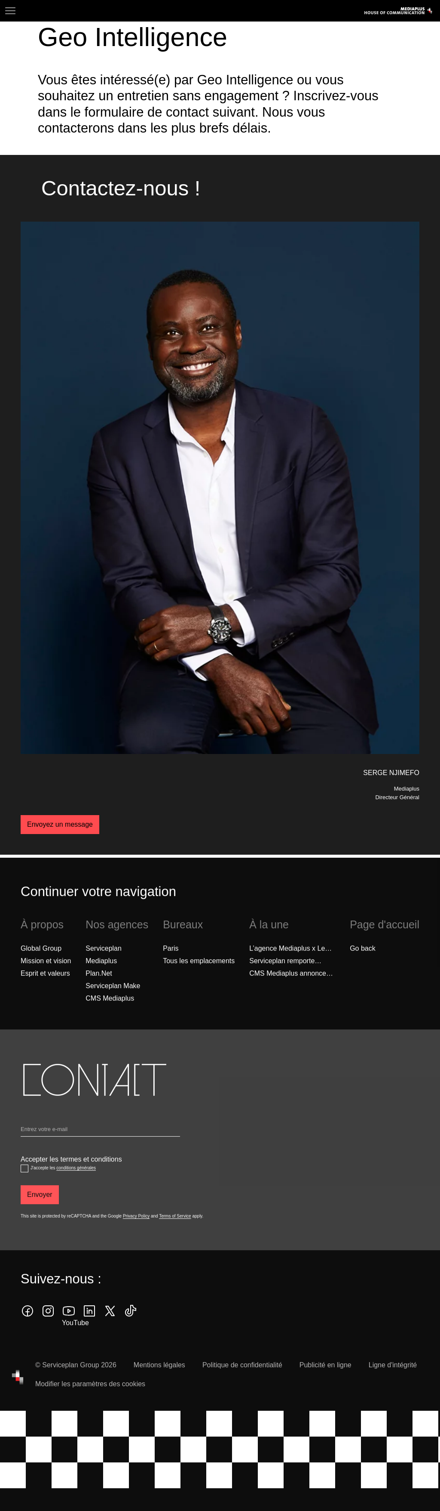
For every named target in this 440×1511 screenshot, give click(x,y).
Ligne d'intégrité (393, 1380)
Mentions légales (159, 1380)
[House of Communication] (17, 1393)
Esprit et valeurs (45, 988)
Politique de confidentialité (242, 1380)
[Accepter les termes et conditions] (24, 1184)
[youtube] (69, 1327)
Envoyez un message (60, 824)
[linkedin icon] (89, 1327)
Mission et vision (46, 976)
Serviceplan (104, 963)
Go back (363, 963)
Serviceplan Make (113, 1001)
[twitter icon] (110, 1327)
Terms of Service (175, 1232)
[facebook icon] (27, 1327)
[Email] (100, 1146)
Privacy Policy (136, 1232)
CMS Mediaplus (110, 1013)
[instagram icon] (48, 1327)
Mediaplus (101, 976)
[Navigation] (10, 11)
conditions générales (76, 1183)
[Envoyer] (40, 1210)
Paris (170, 963)
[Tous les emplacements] (199, 976)
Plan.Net (99, 988)
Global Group (41, 963)
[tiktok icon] (131, 1327)
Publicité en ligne (325, 1380)
